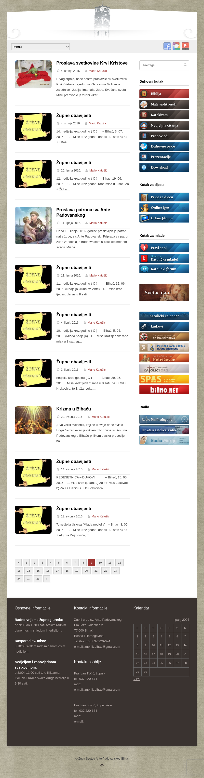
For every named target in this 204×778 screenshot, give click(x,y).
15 (38, 570)
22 (105, 570)
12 (119, 562)
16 (47, 570)
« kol (136, 679)
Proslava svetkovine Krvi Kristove (92, 63)
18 (67, 570)
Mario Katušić (98, 71)
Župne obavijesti (73, 115)
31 (37, 578)
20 (86, 570)
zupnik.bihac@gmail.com (102, 646)
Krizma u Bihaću (73, 409)
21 (96, 570)
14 (28, 570)
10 (100, 562)
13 (18, 570)
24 (18, 578)
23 (115, 570)
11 (110, 562)
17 (57, 570)
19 (76, 570)
